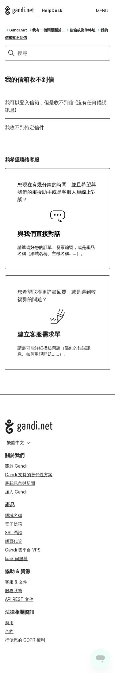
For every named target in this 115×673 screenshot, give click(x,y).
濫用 (9, 622)
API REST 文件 (19, 599)
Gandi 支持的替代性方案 (28, 474)
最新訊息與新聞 (20, 483)
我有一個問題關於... (48, 30)
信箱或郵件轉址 (82, 30)
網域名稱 (13, 515)
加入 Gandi (16, 491)
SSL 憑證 (13, 532)
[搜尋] (63, 53)
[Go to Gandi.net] (57, 426)
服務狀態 (13, 590)
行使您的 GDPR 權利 (25, 639)
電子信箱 (13, 523)
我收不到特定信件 (24, 127)
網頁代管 (13, 541)
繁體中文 (18, 442)
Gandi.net (18, 30)
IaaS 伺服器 (16, 558)
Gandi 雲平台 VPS (22, 549)
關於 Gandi (16, 466)
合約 (9, 631)
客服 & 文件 (16, 581)
